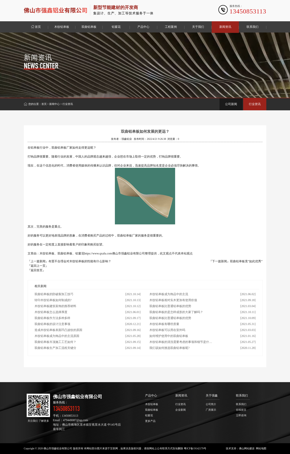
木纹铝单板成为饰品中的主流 (168, 294)
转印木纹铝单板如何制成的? (53, 300)
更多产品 (150, 421)
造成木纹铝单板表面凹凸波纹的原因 (58, 330)
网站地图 (261, 448)
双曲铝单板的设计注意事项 (52, 324)
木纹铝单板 (151, 404)
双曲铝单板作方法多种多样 (52, 318)
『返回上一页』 (38, 265)
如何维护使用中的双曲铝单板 (168, 336)
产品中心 (151, 395)
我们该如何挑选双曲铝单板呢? (169, 347)
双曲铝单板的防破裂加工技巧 (54, 294)
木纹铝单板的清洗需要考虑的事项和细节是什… (180, 341)
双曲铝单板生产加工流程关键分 (55, 347)
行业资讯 (255, 104)
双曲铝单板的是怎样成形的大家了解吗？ (176, 312)
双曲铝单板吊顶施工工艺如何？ (55, 341)
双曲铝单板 (151, 409)
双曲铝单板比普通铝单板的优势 (170, 306)
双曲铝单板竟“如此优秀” (246, 261)
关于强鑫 (212, 395)
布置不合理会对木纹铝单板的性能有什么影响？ (79, 261)
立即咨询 (241, 415)
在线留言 (241, 409)
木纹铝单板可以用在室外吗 (167, 330)
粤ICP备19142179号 (195, 448)
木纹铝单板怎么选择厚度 (51, 312)
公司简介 (211, 404)
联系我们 (242, 395)
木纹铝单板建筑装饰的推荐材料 (55, 306)
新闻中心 (54, 104)
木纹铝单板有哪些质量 (164, 324)
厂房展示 (211, 409)
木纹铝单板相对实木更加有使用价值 (173, 300)
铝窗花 (149, 415)
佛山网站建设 (247, 448)
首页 (44, 104)
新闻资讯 (181, 395)
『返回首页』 (37, 270)
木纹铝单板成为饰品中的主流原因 (57, 336)
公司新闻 (231, 104)
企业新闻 (180, 409)
